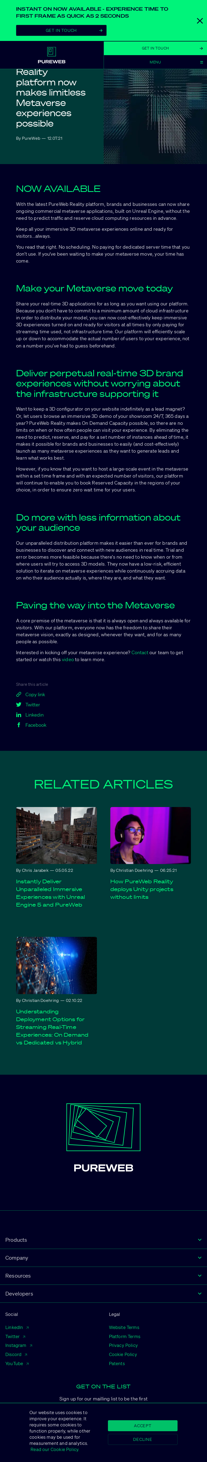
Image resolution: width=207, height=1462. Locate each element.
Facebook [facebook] (31, 725)
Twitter (15, 1336)
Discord (16, 1354)
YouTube (17, 1363)
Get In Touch (74, 30)
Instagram (18, 1345)
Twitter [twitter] (28, 704)
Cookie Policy (123, 1354)
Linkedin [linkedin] (30, 715)
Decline (142, 1439)
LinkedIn (17, 1327)
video (68, 659)
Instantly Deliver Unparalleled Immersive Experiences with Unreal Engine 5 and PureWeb (50, 893)
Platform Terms (125, 1336)
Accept (143, 1425)
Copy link (30, 694)
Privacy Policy (123, 1345)
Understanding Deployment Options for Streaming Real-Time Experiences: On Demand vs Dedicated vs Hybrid (52, 1027)
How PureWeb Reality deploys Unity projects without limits (141, 889)
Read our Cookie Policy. (54, 1449)
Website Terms (124, 1327)
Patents (117, 1363)
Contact (139, 652)
